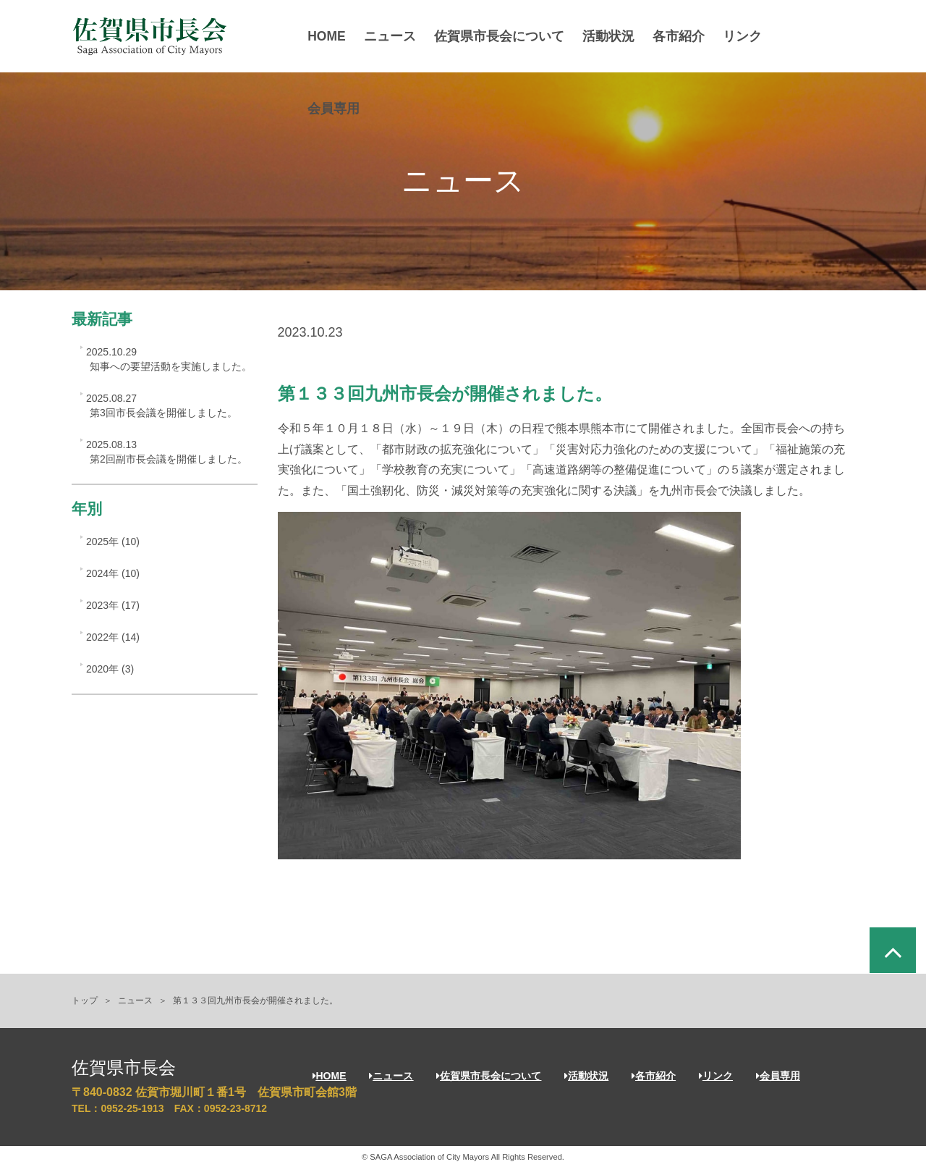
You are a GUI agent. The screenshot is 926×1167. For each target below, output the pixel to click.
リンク (747, 36)
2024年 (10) (113, 573)
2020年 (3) (110, 669)
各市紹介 (684, 36)
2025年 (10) (113, 541)
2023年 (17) (113, 605)
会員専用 (339, 108)
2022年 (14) (113, 637)
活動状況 (613, 36)
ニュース (395, 36)
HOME (332, 36)
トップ (85, 1000)
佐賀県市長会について (504, 36)
